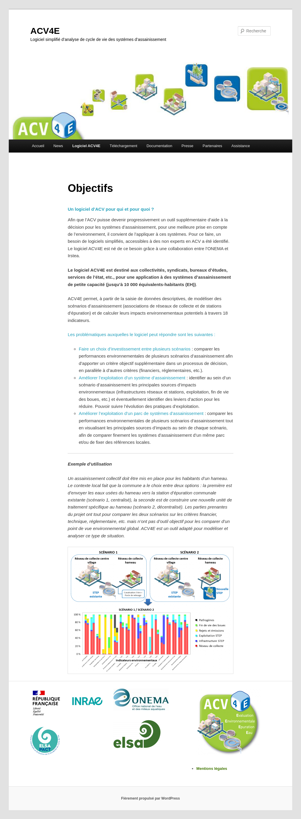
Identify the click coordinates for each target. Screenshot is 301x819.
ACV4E (45, 31)
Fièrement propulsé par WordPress (150, 798)
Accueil (38, 146)
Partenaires (212, 146)
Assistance (240, 146)
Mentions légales (211, 768)
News (58, 146)
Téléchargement (123, 146)
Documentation (159, 146)
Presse (187, 146)
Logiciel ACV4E (86, 146)
